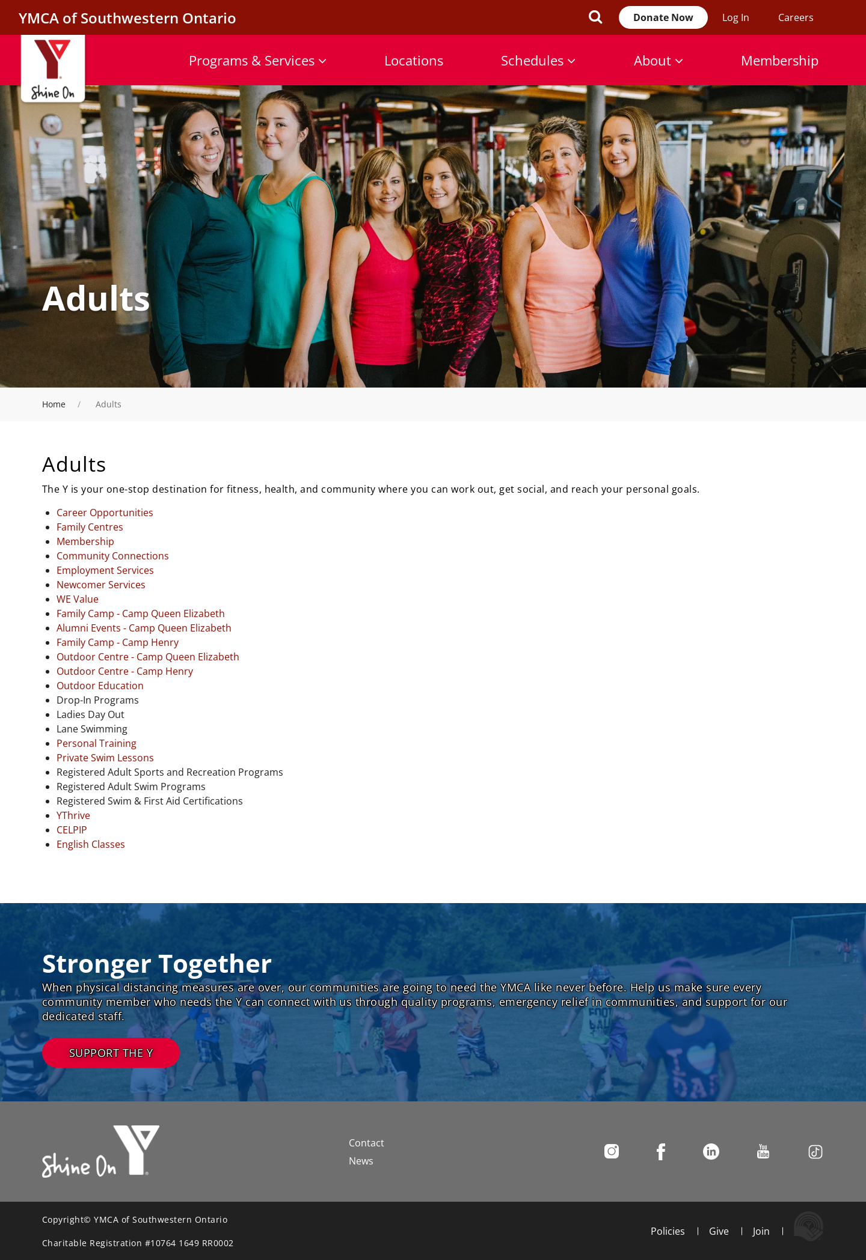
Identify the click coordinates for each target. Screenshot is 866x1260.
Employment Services (105, 570)
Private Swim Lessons (105, 757)
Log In (735, 17)
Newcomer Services (101, 584)
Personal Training (97, 743)
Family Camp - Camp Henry (118, 642)
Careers (796, 17)
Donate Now (663, 17)
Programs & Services (258, 60)
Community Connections (113, 555)
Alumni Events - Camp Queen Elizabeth (144, 628)
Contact (366, 1142)
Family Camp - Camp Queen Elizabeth (141, 613)
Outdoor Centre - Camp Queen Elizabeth (148, 656)
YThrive (73, 815)
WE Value (78, 599)
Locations (413, 60)
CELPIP (72, 829)
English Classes (91, 844)
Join (761, 1231)
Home (54, 404)
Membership (779, 60)
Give (719, 1231)
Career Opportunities (105, 512)
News (361, 1160)
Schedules (538, 60)
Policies (668, 1231)
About (658, 60)
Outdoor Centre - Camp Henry (125, 671)
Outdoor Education (100, 685)
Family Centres (90, 527)
